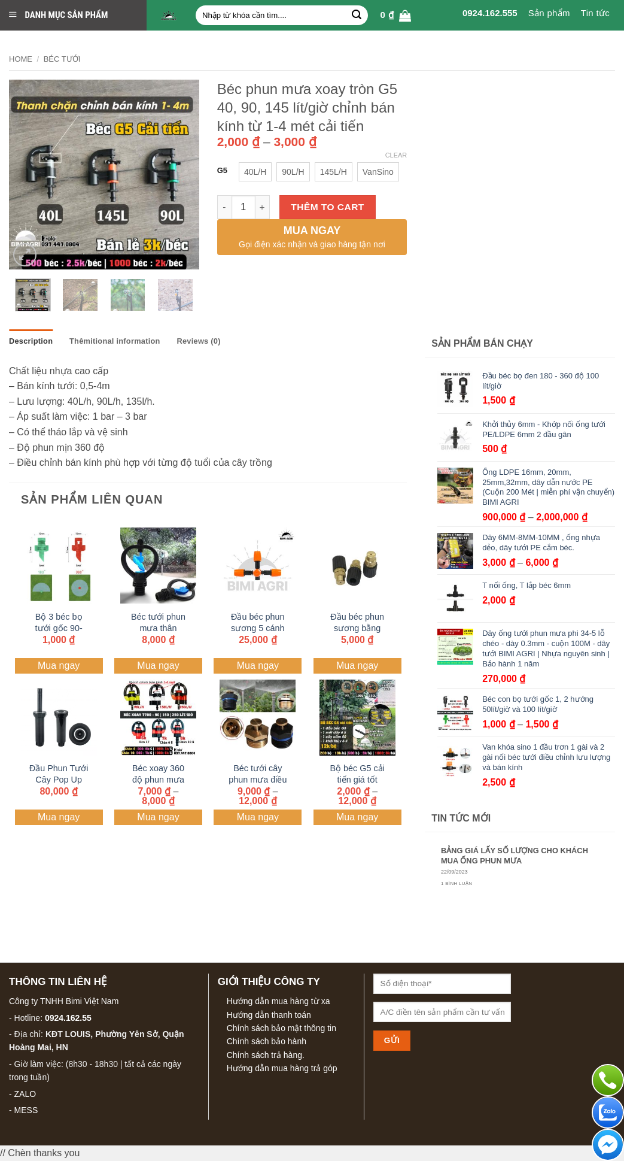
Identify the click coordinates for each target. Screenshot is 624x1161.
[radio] (255, 172)
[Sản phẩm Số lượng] (243, 207)
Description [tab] (31, 341)
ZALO (25, 1094)
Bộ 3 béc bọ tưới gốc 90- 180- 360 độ (59, 628)
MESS (26, 1110)
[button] (395, 15)
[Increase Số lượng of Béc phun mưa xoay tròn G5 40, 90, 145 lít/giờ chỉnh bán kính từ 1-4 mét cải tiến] (262, 207)
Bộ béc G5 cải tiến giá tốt (357, 773)
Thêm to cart (327, 207)
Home (20, 58)
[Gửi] (356, 15)
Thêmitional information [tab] (114, 341)
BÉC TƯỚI (62, 58)
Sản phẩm (549, 13)
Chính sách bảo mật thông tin (281, 1028)
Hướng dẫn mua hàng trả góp (282, 1068)
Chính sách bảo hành (266, 1041)
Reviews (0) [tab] (198, 341)
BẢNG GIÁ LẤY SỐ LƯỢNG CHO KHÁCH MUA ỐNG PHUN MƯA (514, 855)
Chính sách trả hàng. (266, 1055)
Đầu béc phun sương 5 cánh (258, 622)
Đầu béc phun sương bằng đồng (357, 628)
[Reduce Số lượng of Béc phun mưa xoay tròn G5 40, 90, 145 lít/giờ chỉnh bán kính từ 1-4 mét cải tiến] (224, 207)
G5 (222, 170)
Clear (396, 155)
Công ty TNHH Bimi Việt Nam (63, 1001)
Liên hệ (600, 39)
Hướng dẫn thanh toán (269, 1015)
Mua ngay (59, 665)
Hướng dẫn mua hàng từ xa (278, 1001)
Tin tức (595, 13)
